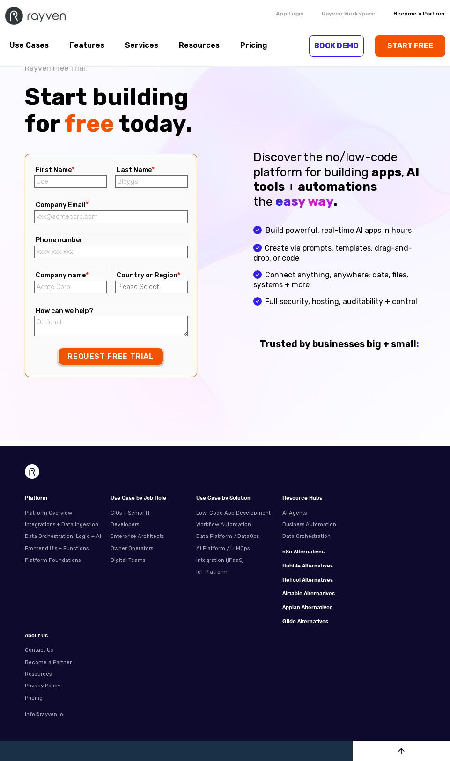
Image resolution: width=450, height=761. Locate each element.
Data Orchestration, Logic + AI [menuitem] (63, 536)
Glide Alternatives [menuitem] (305, 622)
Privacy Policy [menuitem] (42, 685)
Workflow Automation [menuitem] (223, 524)
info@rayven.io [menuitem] (44, 714)
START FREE (410, 45)
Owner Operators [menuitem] (132, 548)
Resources (199, 45)
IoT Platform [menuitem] (212, 571)
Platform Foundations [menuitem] (53, 560)
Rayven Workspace (349, 13)
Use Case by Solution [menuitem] (223, 498)
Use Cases (29, 45)
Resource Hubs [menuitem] (302, 498)
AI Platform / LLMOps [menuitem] (223, 548)
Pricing (253, 45)
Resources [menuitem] (38, 674)
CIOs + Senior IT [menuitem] (130, 512)
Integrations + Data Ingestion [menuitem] (61, 524)
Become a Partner (419, 13)
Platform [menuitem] (36, 498)
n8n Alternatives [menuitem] (303, 552)
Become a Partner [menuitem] (48, 662)
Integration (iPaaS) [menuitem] (220, 560)
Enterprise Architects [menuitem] (137, 536)
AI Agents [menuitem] (294, 512)
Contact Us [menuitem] (39, 650)
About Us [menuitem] (36, 636)
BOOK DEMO (336, 45)
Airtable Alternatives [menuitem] (308, 594)
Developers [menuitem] (125, 524)
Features (86, 45)
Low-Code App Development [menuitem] (233, 512)
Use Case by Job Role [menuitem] (138, 498)
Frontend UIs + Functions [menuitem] (57, 548)
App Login (290, 13)
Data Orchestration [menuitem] (306, 536)
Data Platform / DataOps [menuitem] (227, 536)
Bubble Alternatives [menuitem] (307, 566)
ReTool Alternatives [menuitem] (307, 580)
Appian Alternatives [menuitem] (307, 608)
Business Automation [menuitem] (309, 524)
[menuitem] (321, 546)
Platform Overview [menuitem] (48, 512)
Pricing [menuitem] (34, 697)
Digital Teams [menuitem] (128, 560)
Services (141, 45)
